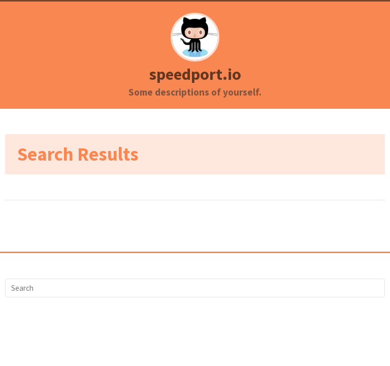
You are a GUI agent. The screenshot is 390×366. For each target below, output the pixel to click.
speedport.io (195, 74)
